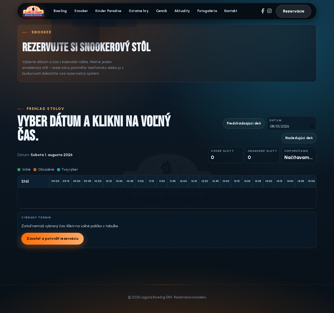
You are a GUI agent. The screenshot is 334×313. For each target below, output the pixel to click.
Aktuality (179, 11)
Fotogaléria (203, 11)
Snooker (80, 11)
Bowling (60, 11)
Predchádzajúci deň (244, 124)
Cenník (159, 11)
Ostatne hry (137, 11)
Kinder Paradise (107, 11)
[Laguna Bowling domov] (33, 11)
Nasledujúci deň (298, 138)
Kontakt (226, 11)
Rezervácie (294, 11)
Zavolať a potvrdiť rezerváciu (52, 239)
